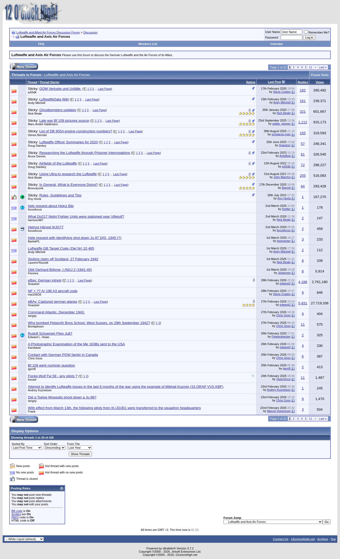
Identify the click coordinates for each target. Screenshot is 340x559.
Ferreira (33, 273)
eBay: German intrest (44, 280)
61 (303, 154)
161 (303, 101)
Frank (31, 411)
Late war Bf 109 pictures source (64, 121)
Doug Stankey (37, 145)
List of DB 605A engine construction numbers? (75, 131)
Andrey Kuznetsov (40, 390)
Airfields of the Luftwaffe (58, 163)
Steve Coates (282, 91)
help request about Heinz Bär (51, 206)
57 (303, 144)
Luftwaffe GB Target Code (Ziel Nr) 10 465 (61, 248)
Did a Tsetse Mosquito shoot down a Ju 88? (62, 397)
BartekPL (34, 241)
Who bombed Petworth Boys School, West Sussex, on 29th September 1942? (89, 323)
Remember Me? (316, 32)
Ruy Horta (34, 198)
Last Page (104, 88)
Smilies (16, 514)
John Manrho (282, 177)
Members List (147, 43)
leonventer (284, 240)
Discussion (90, 32)
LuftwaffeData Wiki (54, 99)
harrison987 (35, 220)
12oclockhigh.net (303, 539)
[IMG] (15, 517)
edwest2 (285, 283)
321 (303, 112)
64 (303, 186)
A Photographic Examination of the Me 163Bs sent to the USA (76, 344)
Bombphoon (36, 326)
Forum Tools (320, 75)
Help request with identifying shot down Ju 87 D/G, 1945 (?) (74, 238)
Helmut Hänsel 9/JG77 (45, 227)
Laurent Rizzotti (38, 262)
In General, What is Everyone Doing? (68, 185)
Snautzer (285, 145)
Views (320, 82)
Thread (32, 82)
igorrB (32, 369)
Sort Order (50, 443)
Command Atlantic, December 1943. (56, 312)
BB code (17, 510)
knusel (32, 379)
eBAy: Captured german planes (52, 302)
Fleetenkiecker (281, 336)
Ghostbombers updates (57, 110)
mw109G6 (34, 294)
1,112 (302, 122)
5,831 (302, 303)
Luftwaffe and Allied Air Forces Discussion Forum (48, 32)
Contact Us (280, 539)
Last (323, 67)
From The (73, 443)
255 (303, 176)
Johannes (284, 272)
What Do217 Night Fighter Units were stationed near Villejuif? (76, 216)
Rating (250, 82)
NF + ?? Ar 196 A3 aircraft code (52, 291)
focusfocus (35, 209)
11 (310, 67)
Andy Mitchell (36, 102)
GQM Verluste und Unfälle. (60, 89)
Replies (303, 82)
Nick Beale (35, 113)
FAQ (41, 43)
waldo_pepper (281, 123)
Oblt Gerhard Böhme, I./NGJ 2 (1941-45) (60, 270)
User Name (272, 31)
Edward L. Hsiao (38, 337)
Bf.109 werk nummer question (51, 365)
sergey (32, 315)
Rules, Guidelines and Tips (60, 195)
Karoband (34, 347)
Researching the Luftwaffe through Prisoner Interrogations (84, 153)
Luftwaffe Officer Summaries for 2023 (68, 142)
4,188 (302, 282)
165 (303, 133)
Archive (322, 539)
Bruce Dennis (36, 156)
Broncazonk (35, 188)
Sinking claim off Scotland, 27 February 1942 (63, 259)
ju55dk (32, 92)
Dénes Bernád (37, 135)
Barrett (286, 187)
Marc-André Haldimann (43, 124)
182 (303, 90)
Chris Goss (283, 315)
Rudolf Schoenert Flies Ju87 (50, 333)
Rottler (286, 209)
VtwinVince (283, 379)
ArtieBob (285, 155)
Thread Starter (50, 82)
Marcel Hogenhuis (279, 411)
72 (303, 165)
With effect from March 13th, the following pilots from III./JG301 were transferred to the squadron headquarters (114, 408)
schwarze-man (281, 134)
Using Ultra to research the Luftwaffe (68, 174)
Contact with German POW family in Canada (63, 355)
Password (271, 37)
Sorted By (18, 443)
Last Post (274, 81)
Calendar (276, 43)
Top (333, 539)
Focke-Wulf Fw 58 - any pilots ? (52, 376)
